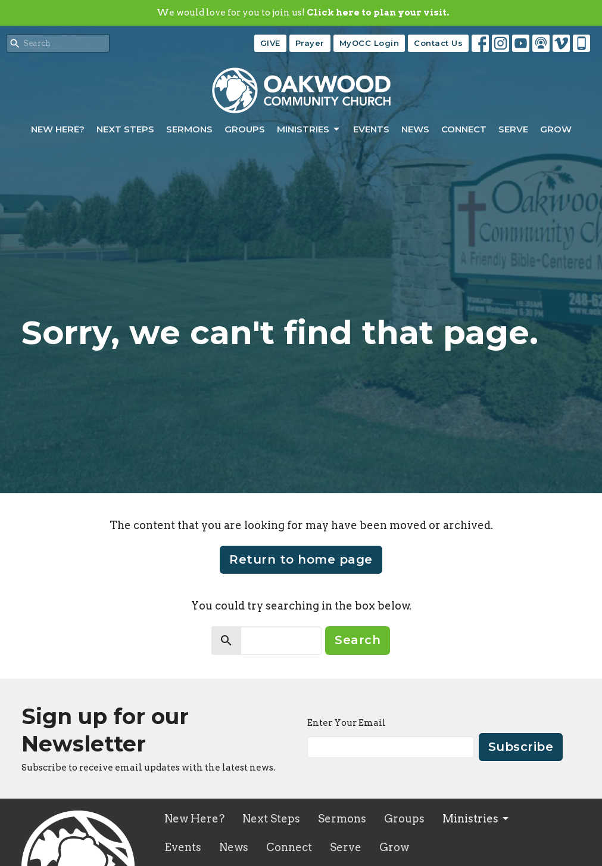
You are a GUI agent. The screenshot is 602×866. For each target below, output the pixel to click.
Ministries (309, 129)
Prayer (310, 43)
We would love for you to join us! (303, 12)
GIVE (270, 43)
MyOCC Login (369, 43)
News (415, 129)
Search (357, 640)
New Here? (58, 129)
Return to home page (301, 559)
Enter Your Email (346, 722)
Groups (244, 129)
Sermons (189, 129)
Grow (556, 129)
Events (371, 129)
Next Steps (125, 129)
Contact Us (438, 43)
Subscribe (521, 747)
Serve (513, 129)
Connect (463, 129)
